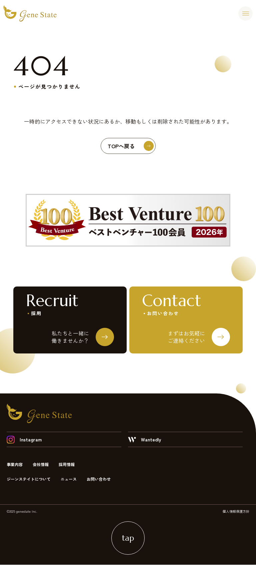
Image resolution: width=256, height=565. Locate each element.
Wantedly (144, 440)
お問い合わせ (99, 479)
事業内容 (15, 464)
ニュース (69, 479)
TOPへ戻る (131, 146)
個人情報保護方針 (236, 511)
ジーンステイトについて (29, 479)
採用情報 (67, 464)
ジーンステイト (30, 13)
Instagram (24, 440)
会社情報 (41, 464)
